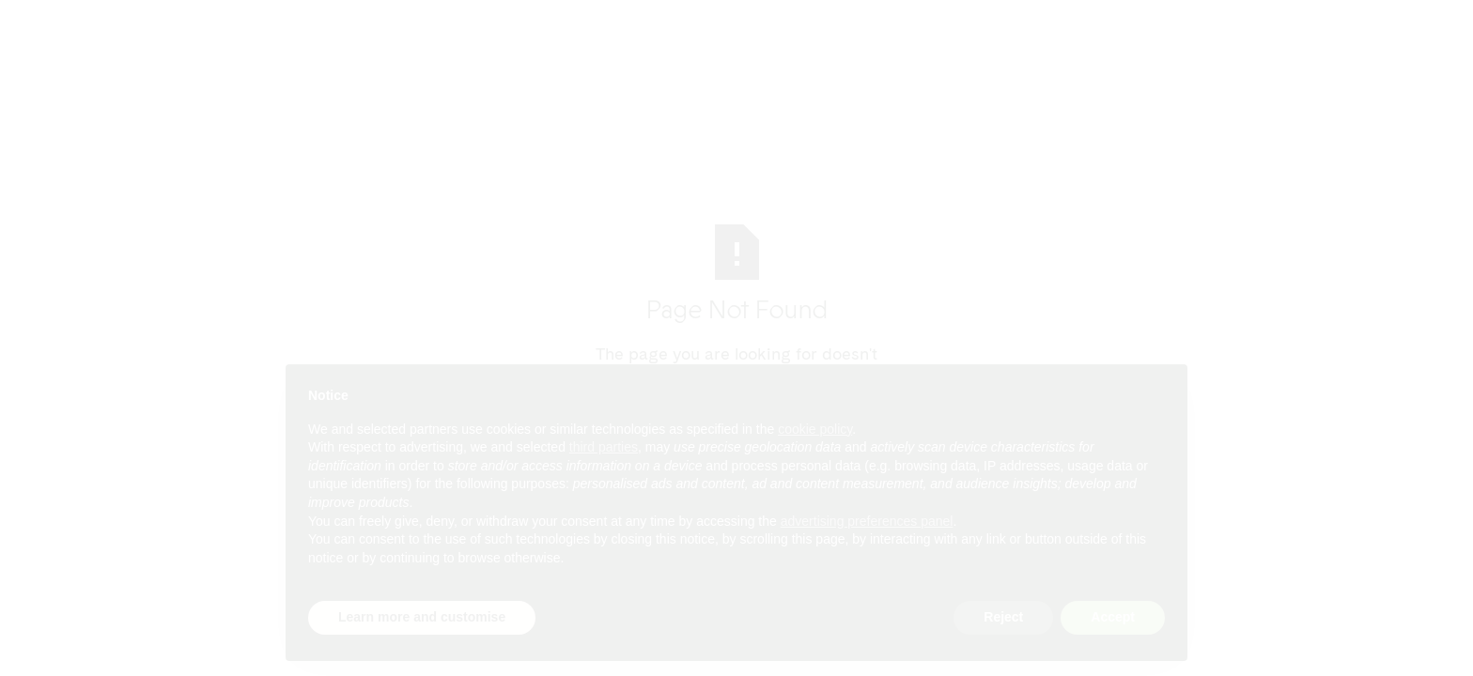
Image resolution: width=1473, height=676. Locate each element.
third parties (603, 446)
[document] (736, 492)
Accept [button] (1113, 616)
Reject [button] (1003, 616)
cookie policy (815, 429)
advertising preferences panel (867, 521)
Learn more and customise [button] (421, 616)
